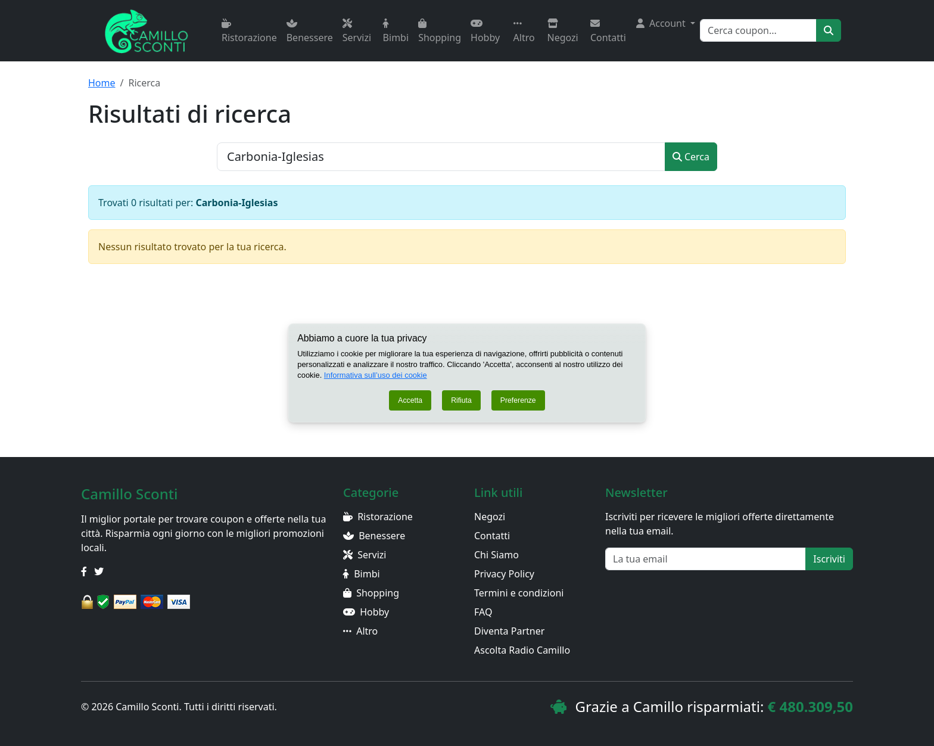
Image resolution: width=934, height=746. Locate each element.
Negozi (562, 31)
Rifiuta (461, 400)
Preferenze (518, 400)
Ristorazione (249, 31)
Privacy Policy (504, 573)
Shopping (439, 31)
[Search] (758, 30)
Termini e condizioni (518, 592)
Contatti (608, 31)
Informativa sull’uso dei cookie (376, 375)
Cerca (691, 156)
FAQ (483, 611)
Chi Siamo (496, 554)
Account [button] (662, 23)
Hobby (485, 31)
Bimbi (396, 31)
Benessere (310, 31)
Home (102, 82)
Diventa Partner (509, 631)
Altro (524, 31)
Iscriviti (829, 558)
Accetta (410, 400)
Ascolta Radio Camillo (522, 650)
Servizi (357, 31)
